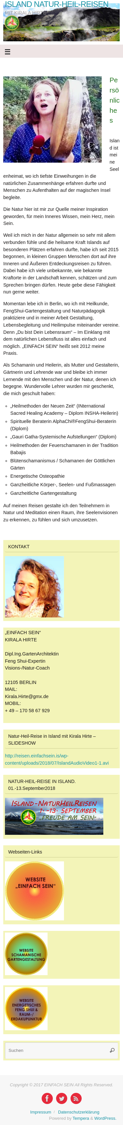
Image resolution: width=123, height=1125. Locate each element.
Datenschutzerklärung (78, 1112)
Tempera (80, 1118)
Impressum (40, 1112)
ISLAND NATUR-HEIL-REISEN (57, 4)
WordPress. (105, 1118)
